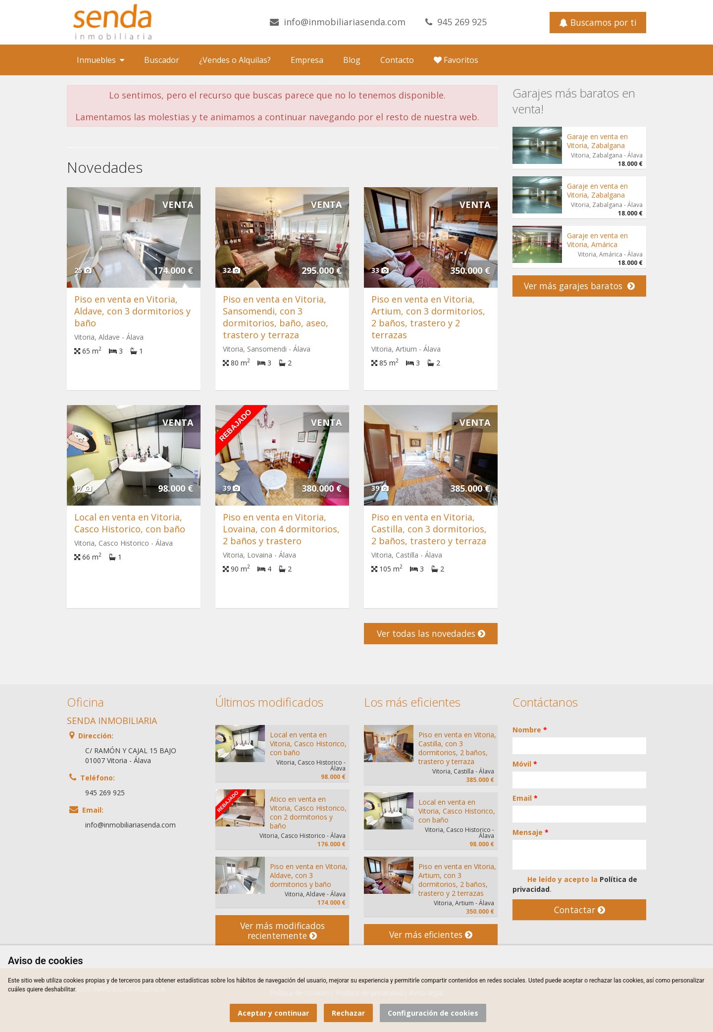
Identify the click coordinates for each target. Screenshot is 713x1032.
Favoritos (456, 59)
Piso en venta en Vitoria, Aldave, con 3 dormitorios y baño (132, 311)
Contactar (579, 910)
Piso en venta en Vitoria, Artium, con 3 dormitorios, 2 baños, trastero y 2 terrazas (428, 317)
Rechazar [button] (348, 1013)
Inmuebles (100, 59)
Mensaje (530, 832)
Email (525, 798)
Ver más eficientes (430, 934)
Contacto (397, 59)
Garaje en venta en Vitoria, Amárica (597, 240)
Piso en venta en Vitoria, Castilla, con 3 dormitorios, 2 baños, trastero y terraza (429, 529)
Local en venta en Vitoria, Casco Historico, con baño (129, 523)
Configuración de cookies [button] (433, 1013)
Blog (351, 59)
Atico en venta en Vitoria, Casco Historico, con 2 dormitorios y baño (308, 812)
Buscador (161, 59)
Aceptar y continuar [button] (273, 1013)
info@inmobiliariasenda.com (345, 22)
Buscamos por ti (598, 22)
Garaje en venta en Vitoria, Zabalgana (597, 141)
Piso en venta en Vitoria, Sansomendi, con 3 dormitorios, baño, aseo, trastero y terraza (275, 317)
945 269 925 (462, 22)
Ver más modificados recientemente (282, 930)
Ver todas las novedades (431, 633)
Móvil (524, 764)
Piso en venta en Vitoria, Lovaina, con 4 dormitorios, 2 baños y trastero (281, 529)
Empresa (307, 59)
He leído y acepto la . (574, 884)
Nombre (529, 729)
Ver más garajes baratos (579, 286)
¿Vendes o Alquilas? (235, 59)
